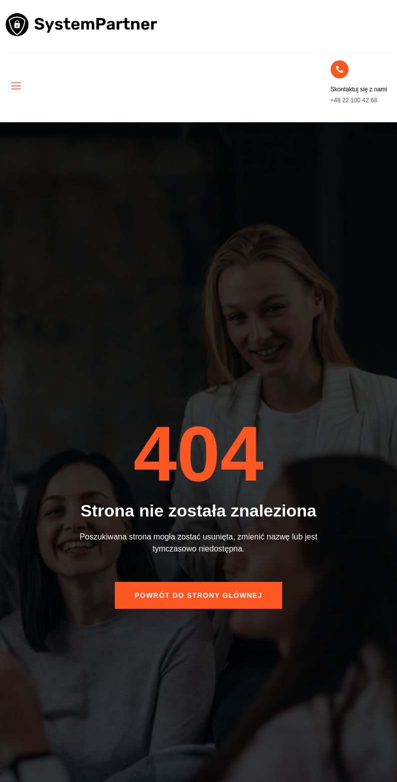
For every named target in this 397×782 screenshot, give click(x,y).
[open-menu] (15, 86)
